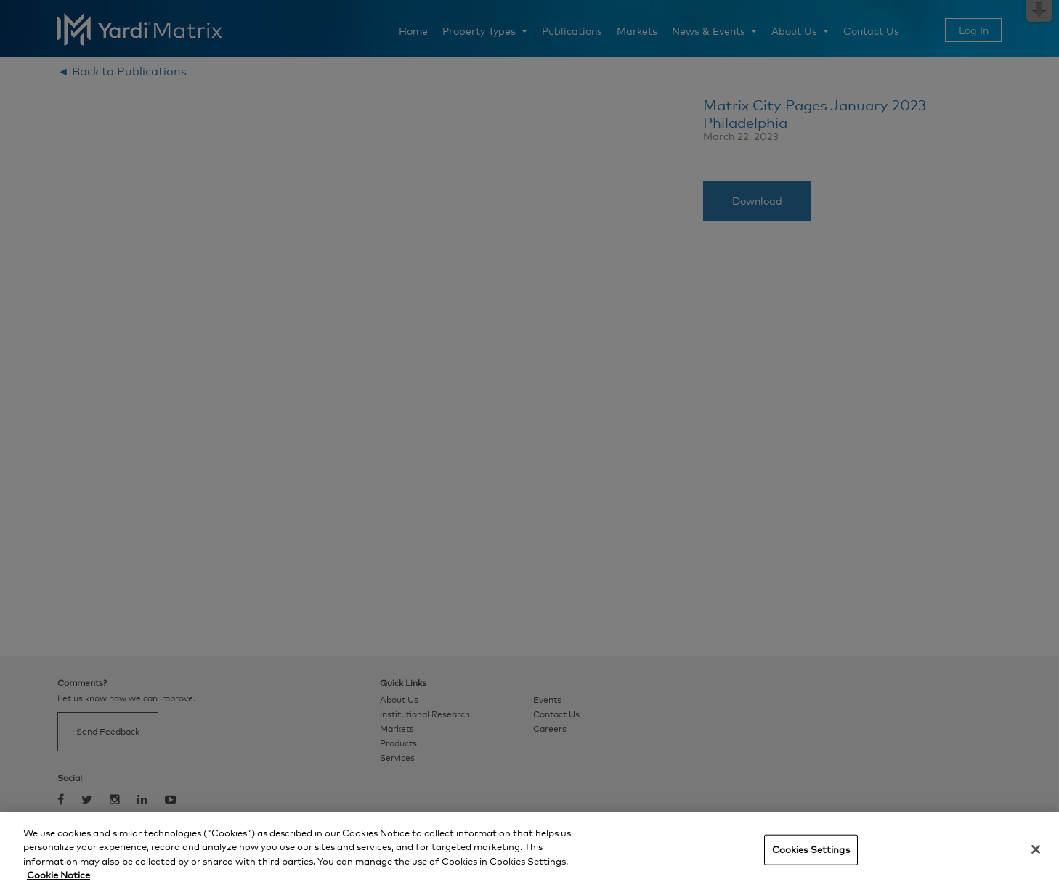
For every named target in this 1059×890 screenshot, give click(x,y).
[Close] (1036, 849)
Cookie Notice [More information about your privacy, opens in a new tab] (58, 875)
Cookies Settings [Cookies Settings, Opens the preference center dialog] (811, 849)
